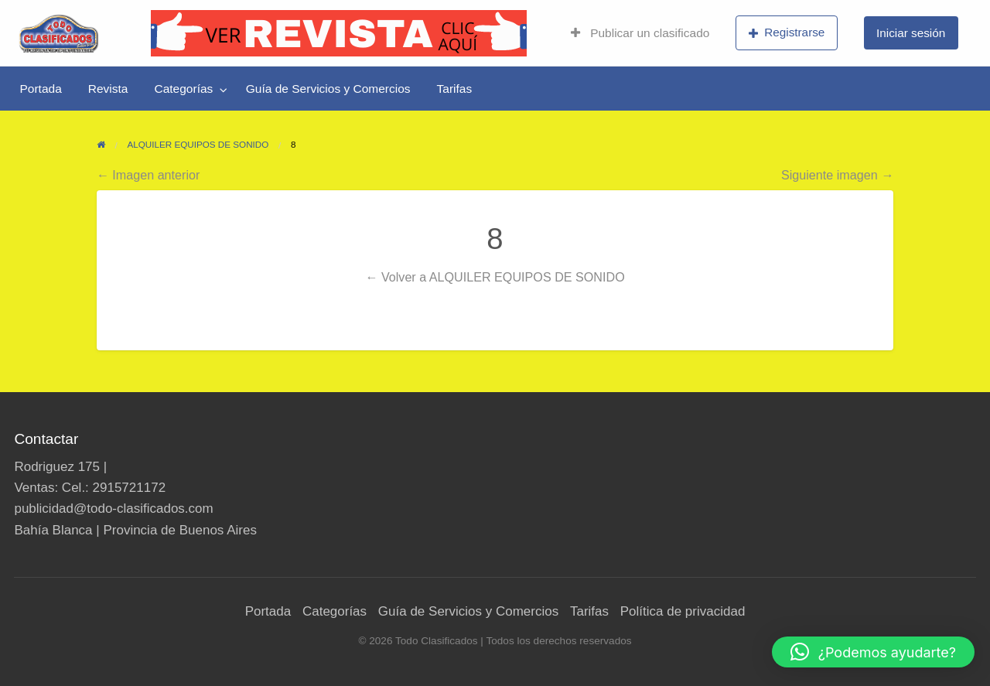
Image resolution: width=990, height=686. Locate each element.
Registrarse (787, 32)
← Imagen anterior (148, 175)
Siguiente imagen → (837, 175)
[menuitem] (640, 33)
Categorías (183, 88)
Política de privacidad (683, 611)
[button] (873, 652)
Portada (41, 88)
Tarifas (455, 88)
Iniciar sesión (910, 32)
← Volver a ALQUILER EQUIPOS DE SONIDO (494, 277)
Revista (108, 88)
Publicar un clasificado (640, 32)
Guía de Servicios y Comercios (328, 88)
